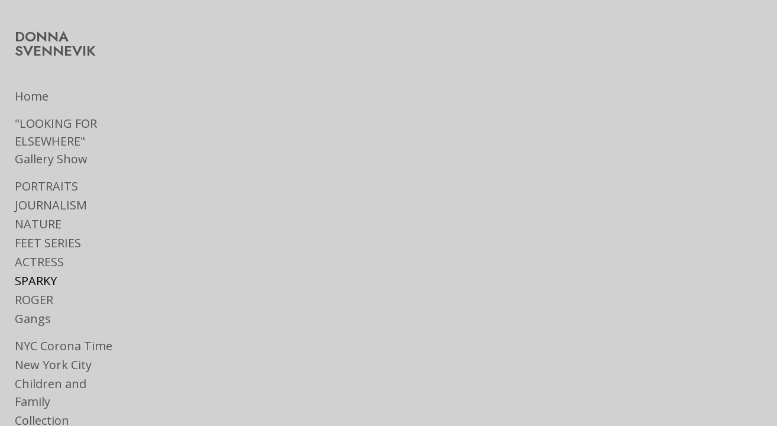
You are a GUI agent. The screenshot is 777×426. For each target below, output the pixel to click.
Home (31, 82)
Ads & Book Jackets (68, 409)
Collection (42, 371)
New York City (53, 333)
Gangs (33, 287)
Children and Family (70, 352)
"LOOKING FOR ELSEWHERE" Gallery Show (88, 118)
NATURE (38, 192)
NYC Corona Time (63, 314)
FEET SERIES (48, 211)
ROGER (34, 268)
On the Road (49, 390)
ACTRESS (39, 230)
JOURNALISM (51, 173)
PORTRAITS (46, 154)
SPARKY (36, 249)
